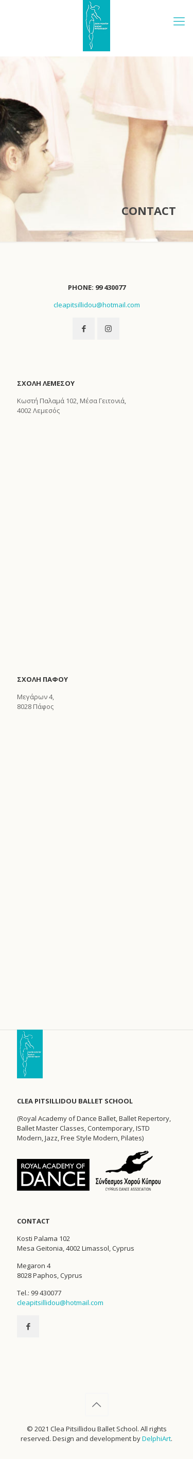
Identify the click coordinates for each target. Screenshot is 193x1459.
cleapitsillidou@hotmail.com (97, 304)
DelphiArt (156, 1438)
